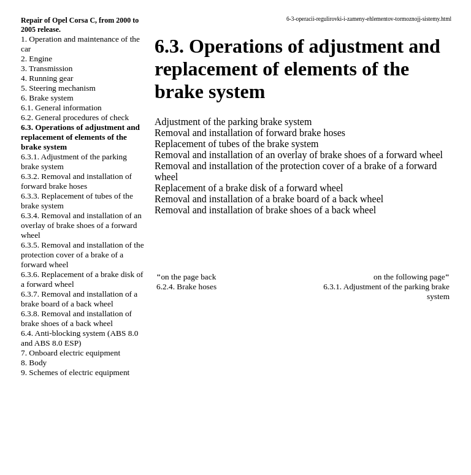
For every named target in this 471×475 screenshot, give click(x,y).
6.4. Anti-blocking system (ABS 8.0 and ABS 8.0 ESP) (79, 338)
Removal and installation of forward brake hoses (250, 132)
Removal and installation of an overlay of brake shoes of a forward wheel (299, 155)
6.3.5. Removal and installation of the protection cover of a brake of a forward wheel (82, 254)
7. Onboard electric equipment (70, 352)
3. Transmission (46, 68)
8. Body (34, 362)
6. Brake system (47, 97)
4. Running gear (47, 78)
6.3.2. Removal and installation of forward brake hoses (76, 181)
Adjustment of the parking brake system (233, 121)
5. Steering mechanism (58, 88)
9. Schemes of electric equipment (75, 372)
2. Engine (36, 58)
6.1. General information (61, 107)
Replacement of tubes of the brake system (236, 144)
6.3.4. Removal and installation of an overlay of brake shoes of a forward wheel (81, 225)
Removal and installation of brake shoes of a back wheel (265, 210)
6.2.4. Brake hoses (186, 286)
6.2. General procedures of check (75, 117)
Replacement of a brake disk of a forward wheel (249, 188)
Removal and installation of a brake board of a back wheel (269, 199)
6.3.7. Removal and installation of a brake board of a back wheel (79, 298)
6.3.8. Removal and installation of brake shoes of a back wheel (76, 318)
